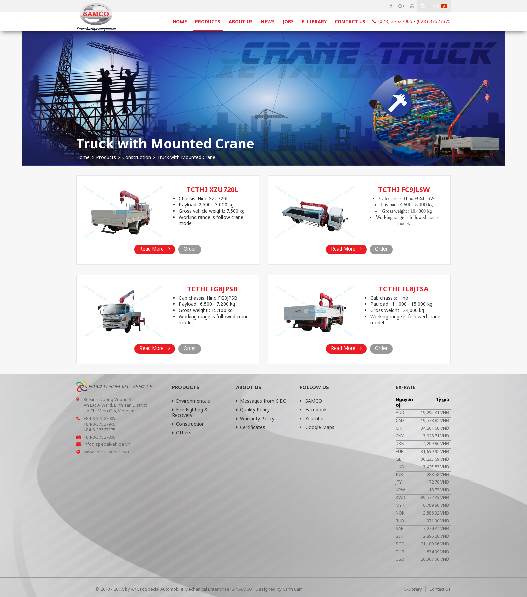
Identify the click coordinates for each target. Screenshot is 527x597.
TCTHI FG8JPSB (212, 288)
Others (181, 432)
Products (207, 21)
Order (190, 248)
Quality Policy (253, 409)
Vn (440, 6)
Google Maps (317, 427)
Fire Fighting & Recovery (190, 412)
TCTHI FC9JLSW (404, 189)
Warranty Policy (255, 418)
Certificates (250, 427)
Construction (188, 424)
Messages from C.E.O (261, 401)
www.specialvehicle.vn (106, 452)
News (268, 21)
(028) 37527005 (395, 21)
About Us (241, 21)
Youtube (311, 418)
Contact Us (350, 21)
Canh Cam (293, 589)
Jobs (288, 21)
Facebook (313, 409)
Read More (154, 248)
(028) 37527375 (434, 21)
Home (180, 21)
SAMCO (311, 401)
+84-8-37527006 (99, 437)
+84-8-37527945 (99, 424)
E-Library (314, 21)
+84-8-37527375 (99, 430)
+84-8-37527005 (99, 418)
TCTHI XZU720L (212, 189)
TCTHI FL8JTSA (404, 288)
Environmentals (191, 401)
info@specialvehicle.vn (107, 444)
